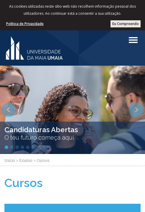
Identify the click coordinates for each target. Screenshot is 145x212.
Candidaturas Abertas (41, 129)
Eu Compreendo (125, 23)
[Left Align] (133, 40)
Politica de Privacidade (25, 23)
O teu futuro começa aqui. (39, 137)
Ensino (25, 160)
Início (9, 160)
